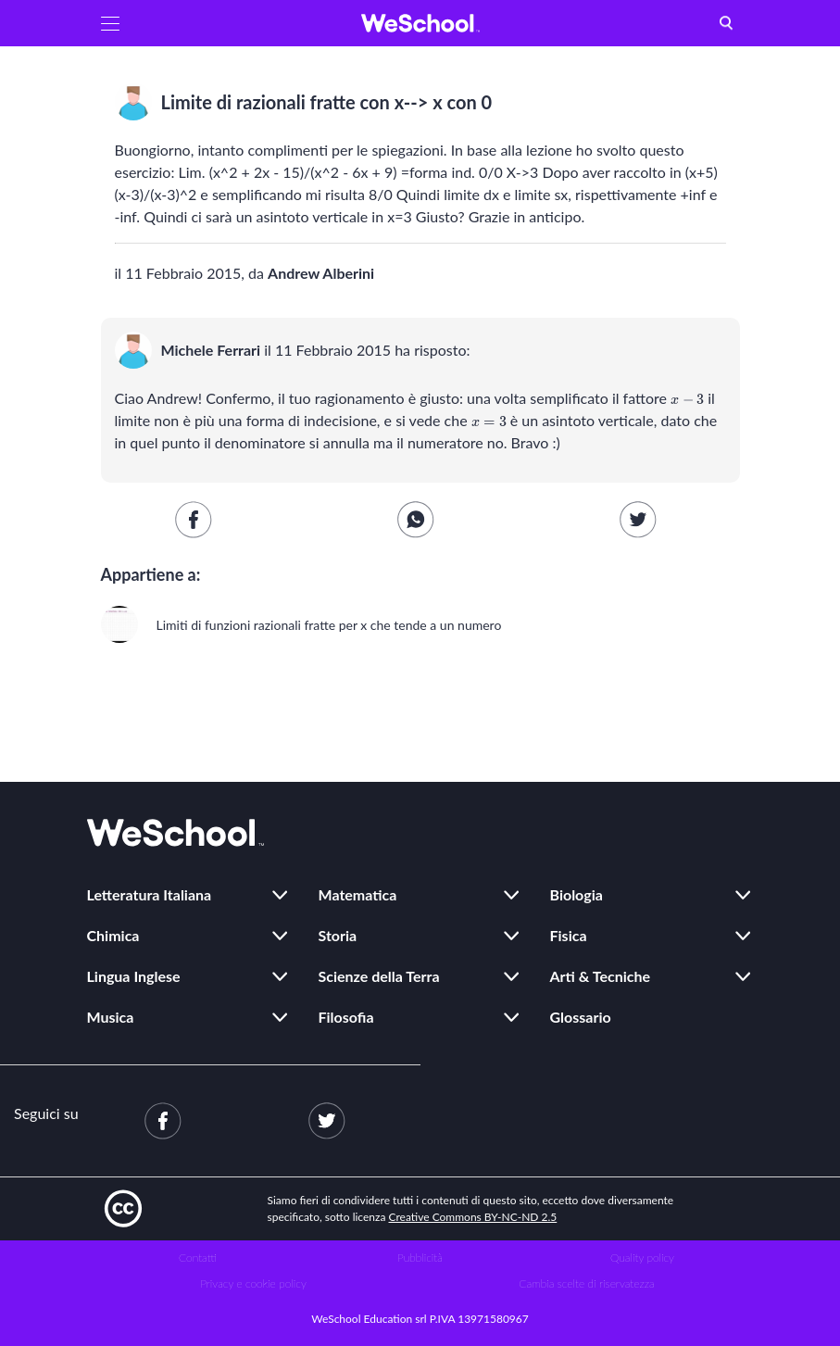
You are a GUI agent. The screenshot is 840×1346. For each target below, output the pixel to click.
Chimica (113, 935)
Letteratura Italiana (149, 894)
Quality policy (642, 1257)
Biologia (576, 894)
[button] (110, 23)
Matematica (358, 894)
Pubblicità (420, 1257)
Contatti (198, 1257)
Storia (338, 935)
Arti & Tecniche (600, 976)
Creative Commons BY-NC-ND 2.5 (473, 1217)
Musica (110, 1016)
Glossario (580, 1016)
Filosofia (346, 1016)
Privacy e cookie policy (253, 1283)
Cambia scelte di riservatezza (586, 1283)
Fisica (568, 935)
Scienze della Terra (379, 976)
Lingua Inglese (134, 976)
